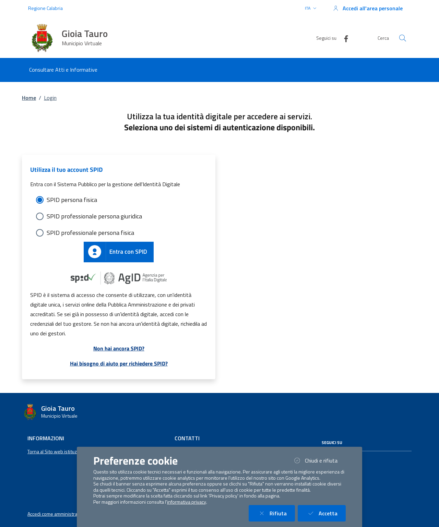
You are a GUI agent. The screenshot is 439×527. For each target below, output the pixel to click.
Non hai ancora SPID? (118, 348)
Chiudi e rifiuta (319, 460)
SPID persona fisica (72, 199)
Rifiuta (276, 513)
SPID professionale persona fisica (90, 232)
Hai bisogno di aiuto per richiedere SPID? (119, 363)
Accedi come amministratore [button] (56, 514)
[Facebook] (343, 37)
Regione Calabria (45, 8)
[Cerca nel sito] (402, 38)
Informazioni (45, 438)
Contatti (187, 438)
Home (29, 98)
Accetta (326, 513)
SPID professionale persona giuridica (94, 216)
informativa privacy (186, 502)
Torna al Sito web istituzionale (58, 451)
